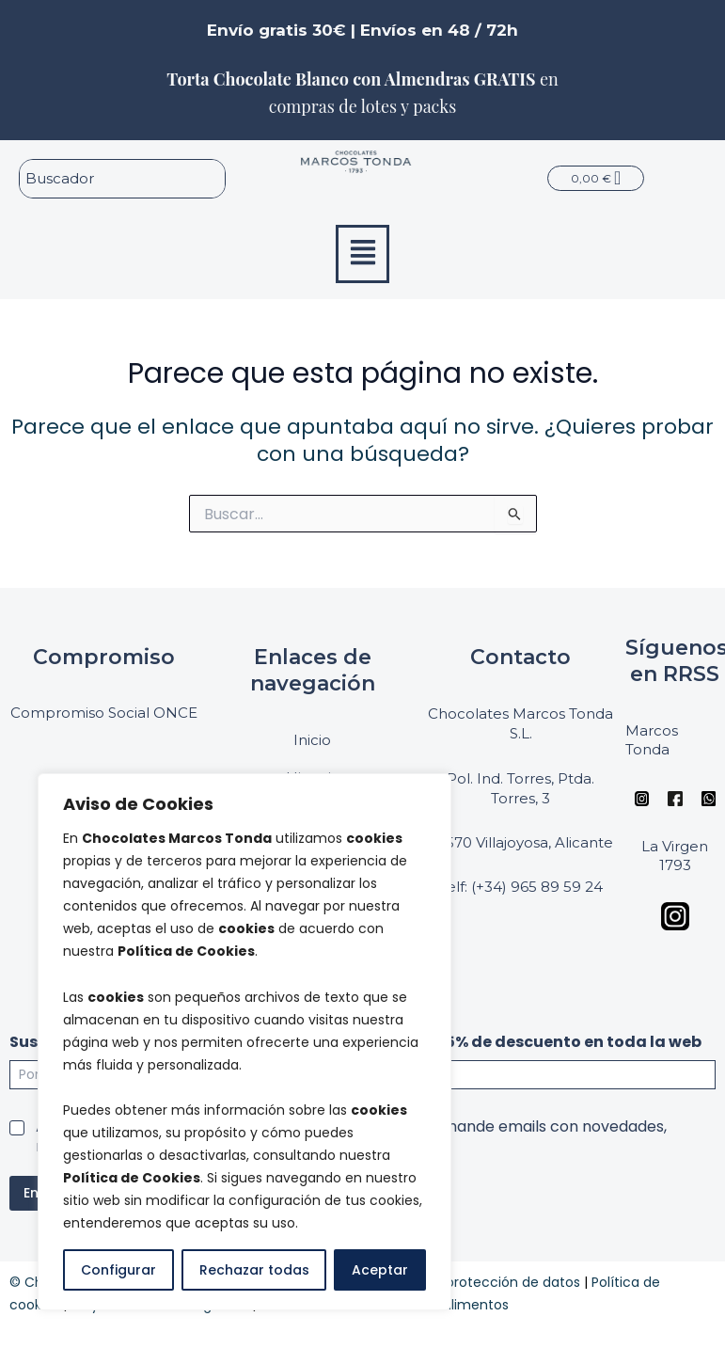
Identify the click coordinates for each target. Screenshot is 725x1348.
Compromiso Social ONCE (103, 713)
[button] (362, 254)
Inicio (312, 740)
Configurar (118, 1270)
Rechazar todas (254, 1270)
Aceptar (380, 1270)
